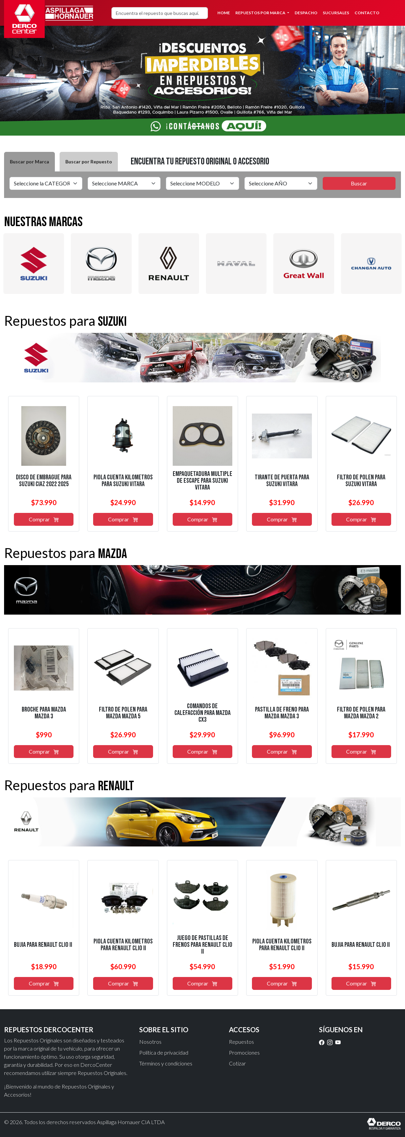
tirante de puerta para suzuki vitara (282, 480)
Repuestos (241, 1041)
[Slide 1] (196, 126)
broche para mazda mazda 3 (44, 712)
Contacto (367, 12)
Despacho (306, 12)
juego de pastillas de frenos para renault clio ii (202, 945)
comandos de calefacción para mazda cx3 (202, 713)
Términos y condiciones (165, 1063)
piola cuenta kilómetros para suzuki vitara (123, 480)
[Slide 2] (209, 126)
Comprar (44, 519)
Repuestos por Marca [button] (260, 12)
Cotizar (237, 1063)
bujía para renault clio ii (43, 945)
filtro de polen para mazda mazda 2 (361, 712)
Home (223, 12)
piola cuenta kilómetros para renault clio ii (123, 944)
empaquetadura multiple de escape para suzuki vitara (202, 481)
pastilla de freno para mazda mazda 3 (282, 712)
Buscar (359, 183)
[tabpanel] (202, 185)
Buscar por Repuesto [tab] (88, 161)
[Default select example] (45, 183)
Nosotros (150, 1041)
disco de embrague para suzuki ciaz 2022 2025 (43, 480)
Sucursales (336, 12)
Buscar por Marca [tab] (29, 161)
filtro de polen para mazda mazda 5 (123, 712)
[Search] (159, 13)
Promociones (244, 1052)
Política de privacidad (163, 1052)
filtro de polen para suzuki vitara (361, 480)
